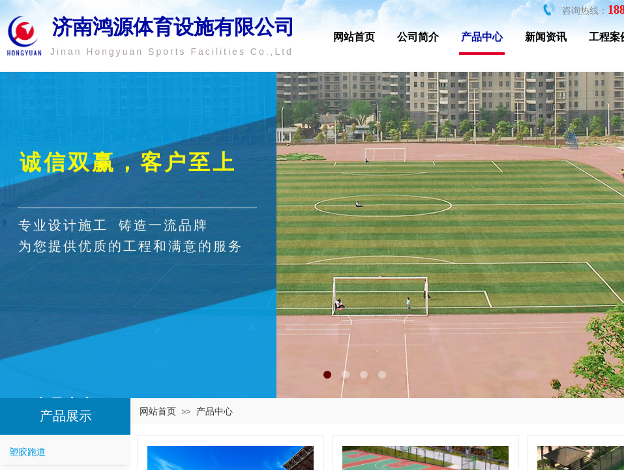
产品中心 (482, 36)
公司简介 (418, 36)
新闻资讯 (546, 36)
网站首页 (354, 36)
